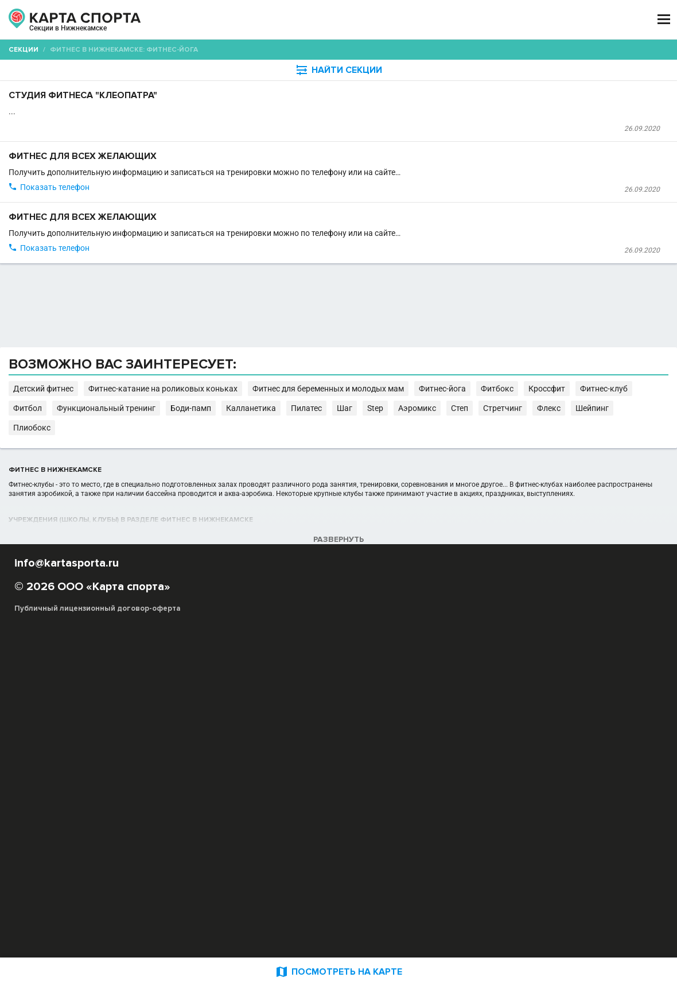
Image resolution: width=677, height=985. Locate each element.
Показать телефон (220, 275)
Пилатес (599, 692)
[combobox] (305, 89)
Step (650, 692)
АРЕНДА (243, 19)
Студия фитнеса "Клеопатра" (258, 124)
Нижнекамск (59, 33)
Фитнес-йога (192, 692)
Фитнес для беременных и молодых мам (562, 681)
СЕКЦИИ (193, 19)
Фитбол (369, 692)
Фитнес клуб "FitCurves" (227, 232)
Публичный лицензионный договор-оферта (97, 936)
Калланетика (554, 692)
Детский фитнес (308, 681)
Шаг (628, 692)
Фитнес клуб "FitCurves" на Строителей (252, 337)
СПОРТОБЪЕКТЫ (372, 19)
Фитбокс (237, 692)
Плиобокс (365, 704)
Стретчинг (255, 704)
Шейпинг (325, 704)
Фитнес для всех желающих (255, 201)
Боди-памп (506, 692)
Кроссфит (278, 692)
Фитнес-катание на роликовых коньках (414, 681)
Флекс (292, 704)
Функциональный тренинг (435, 692)
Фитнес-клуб (325, 692)
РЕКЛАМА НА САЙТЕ (70, 869)
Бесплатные (576, 89)
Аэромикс (186, 704)
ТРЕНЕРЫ (296, 19)
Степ (220, 704)
